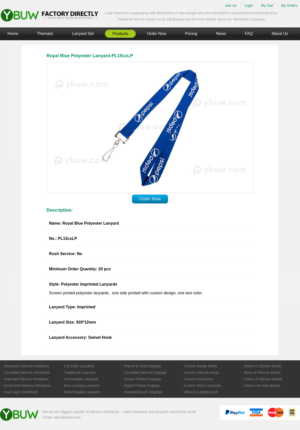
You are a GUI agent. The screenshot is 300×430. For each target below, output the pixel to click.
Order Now (156, 33)
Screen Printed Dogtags (142, 379)
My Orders (289, 5)
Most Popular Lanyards (82, 392)
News (221, 33)
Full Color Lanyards (79, 366)
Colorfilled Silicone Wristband (27, 373)
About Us (280, 33)
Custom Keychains (198, 379)
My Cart (267, 5)
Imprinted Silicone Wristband (26, 379)
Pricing (191, 33)
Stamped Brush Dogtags (143, 392)
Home (13, 33)
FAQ (249, 33)
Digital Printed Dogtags (142, 386)
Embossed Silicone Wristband (27, 386)
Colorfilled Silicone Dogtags (145, 373)
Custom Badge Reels (200, 366)
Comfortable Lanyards (81, 379)
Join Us (231, 5)
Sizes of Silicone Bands (262, 373)
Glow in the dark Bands (262, 386)
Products (120, 33)
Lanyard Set (83, 33)
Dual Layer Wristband (21, 392)
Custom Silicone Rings (201, 373)
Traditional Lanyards (80, 373)
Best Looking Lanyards (82, 386)
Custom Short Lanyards (202, 386)
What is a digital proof (201, 392)
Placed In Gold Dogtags (142, 366)
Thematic (45, 33)
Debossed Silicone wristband (26, 366)
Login (248, 5)
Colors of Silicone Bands (263, 379)
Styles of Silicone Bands (263, 366)
